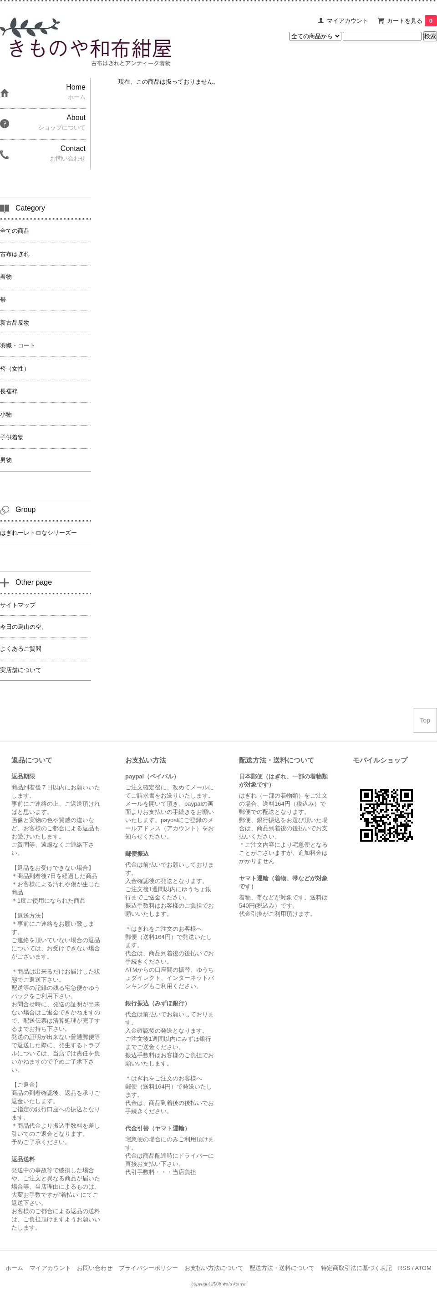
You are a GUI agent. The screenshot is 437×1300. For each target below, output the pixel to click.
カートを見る (412, 20)
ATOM (423, 1268)
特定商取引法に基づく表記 (356, 1268)
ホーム (14, 1268)
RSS (404, 1268)
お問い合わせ (94, 1268)
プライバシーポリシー (148, 1268)
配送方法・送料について (282, 1268)
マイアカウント (347, 20)
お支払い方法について (214, 1268)
